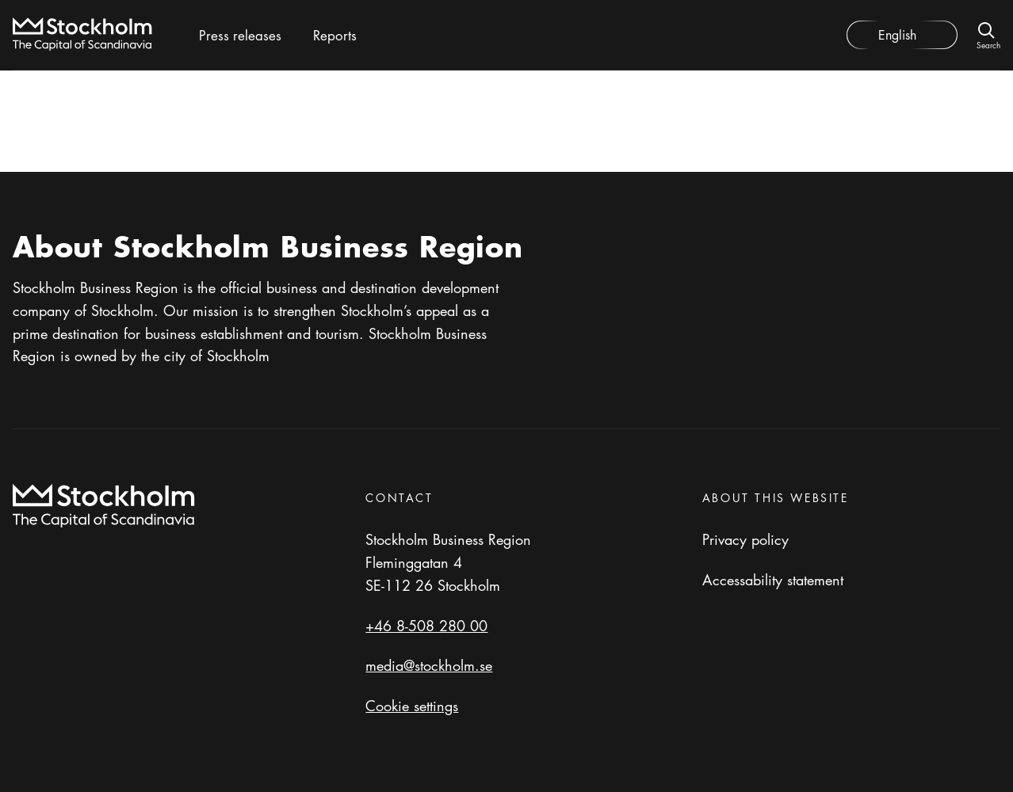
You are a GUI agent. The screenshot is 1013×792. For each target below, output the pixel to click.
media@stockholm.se (428, 665)
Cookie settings (411, 705)
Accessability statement (772, 579)
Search (988, 44)
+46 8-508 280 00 (426, 625)
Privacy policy (745, 539)
